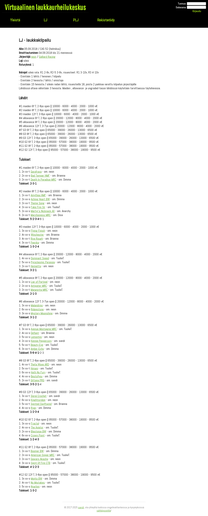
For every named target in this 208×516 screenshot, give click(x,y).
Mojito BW (36, 479)
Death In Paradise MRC (43, 179)
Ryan (33, 408)
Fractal (35, 423)
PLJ (75, 20)
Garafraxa (36, 172)
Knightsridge (38, 400)
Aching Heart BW (40, 199)
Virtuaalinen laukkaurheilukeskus (45, 7)
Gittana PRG (37, 380)
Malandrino (37, 305)
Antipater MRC (39, 286)
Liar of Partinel (39, 282)
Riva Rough (37, 239)
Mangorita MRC (39, 290)
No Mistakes (38, 482)
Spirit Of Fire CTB (40, 463)
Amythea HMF (38, 195)
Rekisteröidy (106, 20)
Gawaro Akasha (39, 459)
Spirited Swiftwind (41, 404)
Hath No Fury (38, 372)
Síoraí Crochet (39, 396)
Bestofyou (36, 376)
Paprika (35, 243)
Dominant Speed (40, 258)
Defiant (35, 333)
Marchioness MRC (41, 215)
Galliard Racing (47, 57)
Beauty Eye (37, 345)
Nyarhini (35, 486)
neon (33, 57)
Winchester (37, 235)
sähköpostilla (104, 510)
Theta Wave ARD (40, 364)
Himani (34, 368)
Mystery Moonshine (42, 313)
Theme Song (37, 203)
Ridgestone (37, 309)
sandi (81, 507)
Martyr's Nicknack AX (43, 211)
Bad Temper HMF (40, 176)
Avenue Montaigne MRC (44, 329)
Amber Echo (37, 349)
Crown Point (38, 435)
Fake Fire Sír (38, 207)
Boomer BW (37, 451)
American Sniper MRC (42, 455)
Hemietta (36, 266)
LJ (45, 20)
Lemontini (36, 337)
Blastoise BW (38, 431)
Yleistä (15, 20)
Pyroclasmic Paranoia (43, 262)
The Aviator (37, 427)
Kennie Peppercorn (41, 341)
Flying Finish (38, 231)
